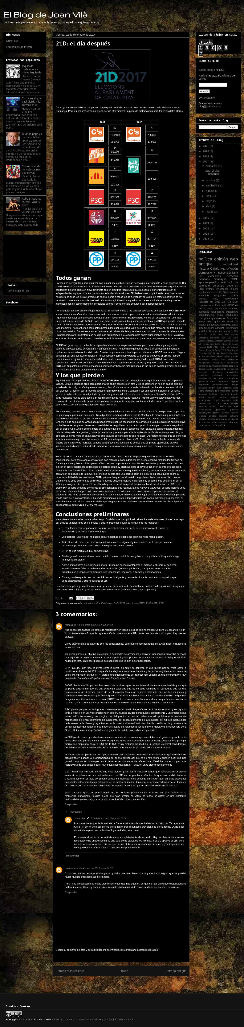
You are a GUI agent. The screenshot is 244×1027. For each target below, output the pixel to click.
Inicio (124, 971)
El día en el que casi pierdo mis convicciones (31, 101)
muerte (234, 394)
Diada (226, 292)
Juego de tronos (230, 344)
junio (209, 195)
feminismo (232, 318)
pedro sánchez (216, 328)
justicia (234, 295)
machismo (225, 391)
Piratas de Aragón (228, 347)
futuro (202, 321)
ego (213, 318)
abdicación (204, 356)
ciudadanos (232, 311)
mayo (209, 201)
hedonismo (223, 381)
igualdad (203, 388)
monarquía (220, 279)
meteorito (224, 394)
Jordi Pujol (220, 305)
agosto (210, 190)
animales (233, 308)
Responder (71, 804)
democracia (207, 272)
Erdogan (209, 341)
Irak (212, 344)
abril (209, 206)
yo (207, 331)
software (234, 416)
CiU (229, 338)
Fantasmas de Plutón (19, 47)
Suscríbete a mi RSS (212, 69)
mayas (235, 391)
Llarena (202, 347)
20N (236, 331)
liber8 (201, 391)
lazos (235, 388)
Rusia (217, 350)
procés (216, 413)
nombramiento (205, 400)
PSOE (234, 279)
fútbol (210, 321)
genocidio (203, 381)
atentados (204, 311)
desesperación (206, 369)
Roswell (210, 350)
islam (219, 388)
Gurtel (210, 305)
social (202, 331)
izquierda (227, 388)
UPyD (209, 353)
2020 (206, 151)
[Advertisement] (25, 255)
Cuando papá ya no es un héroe (32, 135)
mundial (211, 397)
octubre (211, 180)
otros (228, 400)
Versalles (233, 353)
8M (205, 334)
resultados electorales (210, 292)
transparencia (223, 419)
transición (212, 419)
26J (200, 334)
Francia (205, 344)
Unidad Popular (220, 353)
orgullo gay (219, 400)
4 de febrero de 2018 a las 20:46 (109, 818)
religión (234, 413)
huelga (234, 384)
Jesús (217, 344)
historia (204, 268)
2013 (206, 233)
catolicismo (204, 359)
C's (98, 603)
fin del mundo (217, 378)
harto (212, 381)
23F (224, 302)
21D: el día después (212, 172)
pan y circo (214, 403)
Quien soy (12, 40)
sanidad (212, 416)
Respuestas (75, 811)
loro (217, 391)
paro (225, 403)
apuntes (203, 282)
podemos (232, 285)
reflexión (232, 268)
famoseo (203, 378)
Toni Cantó (232, 350)
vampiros (223, 422)
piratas (213, 406)
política (205, 259)
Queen (202, 350)
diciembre (212, 166)
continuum (204, 366)
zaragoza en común (208, 425)
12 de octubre (215, 331)
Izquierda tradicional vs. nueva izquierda (31, 69)
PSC (161, 603)
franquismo (232, 378)
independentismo (228, 272)
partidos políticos (219, 282)
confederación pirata (211, 315)
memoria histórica (208, 394)
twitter (214, 422)
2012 (206, 238)
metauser (70, 624)
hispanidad (204, 384)
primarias (220, 409)
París (235, 305)
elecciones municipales (225, 372)
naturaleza (225, 324)
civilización (233, 359)
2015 (206, 223)
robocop (202, 416)
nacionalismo (231, 298)
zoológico (222, 425)
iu (237, 321)
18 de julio (228, 331)
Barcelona (203, 338)
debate (225, 366)
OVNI (209, 347)
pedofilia (234, 403)
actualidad (89, 603)
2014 (206, 228)
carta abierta (217, 311)
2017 (206, 161)
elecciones (132, 603)
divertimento (220, 369)
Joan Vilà (79, 818)
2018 (206, 156)
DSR (235, 338)
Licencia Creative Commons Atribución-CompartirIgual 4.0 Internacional (93, 1019)
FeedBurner (208, 97)
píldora (234, 289)
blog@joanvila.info (210, 106)
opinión (221, 259)
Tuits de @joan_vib (18, 290)
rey (212, 302)
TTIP (223, 350)
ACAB (212, 334)
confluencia (232, 315)
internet (211, 388)
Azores (234, 334)
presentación (205, 409)
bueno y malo (231, 356)
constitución (232, 362)
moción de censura (209, 324)
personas (203, 406)
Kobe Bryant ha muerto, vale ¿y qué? (31, 202)
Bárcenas (214, 338)
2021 (206, 146)
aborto (213, 356)
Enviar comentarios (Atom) (129, 983)
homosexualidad (220, 384)
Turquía (202, 353)
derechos (218, 285)
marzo (210, 211)
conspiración (205, 362)
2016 (206, 218)
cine (223, 359)
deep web (233, 366)
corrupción (204, 318)
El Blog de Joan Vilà (45, 14)
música (223, 397)
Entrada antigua (175, 971)
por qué (233, 406)
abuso (220, 356)
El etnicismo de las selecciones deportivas (31, 169)
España (203, 305)
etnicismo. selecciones (225, 375)
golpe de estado (224, 321)
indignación (220, 295)
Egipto (202, 341)
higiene (234, 381)
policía (222, 406)
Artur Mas (223, 334)
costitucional (215, 366)
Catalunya (106, 603)
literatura (209, 391)
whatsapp (233, 422)
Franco (210, 289)
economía (204, 295)
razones (225, 413)
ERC (142, 603)
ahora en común (216, 308)
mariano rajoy (208, 298)
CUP (122, 603)
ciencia (215, 359)
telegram (203, 419)
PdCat (149, 603)
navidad (234, 397)
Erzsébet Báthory (222, 341)
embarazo (203, 375)
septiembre (213, 185)
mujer (201, 397)
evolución (221, 318)
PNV (216, 347)
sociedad (223, 416)
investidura (222, 289)
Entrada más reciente (70, 971)
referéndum (232, 328)
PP (155, 603)
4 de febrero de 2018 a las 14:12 (95, 624)
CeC (116, 603)
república (203, 302)
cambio (234, 292)
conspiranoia (219, 362)
